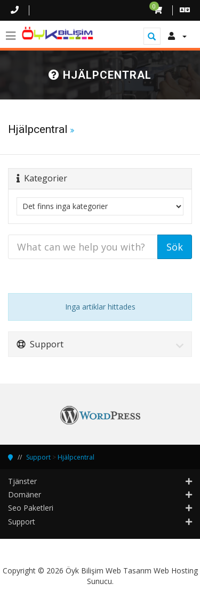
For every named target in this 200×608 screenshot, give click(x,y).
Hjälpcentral (76, 457)
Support (38, 457)
